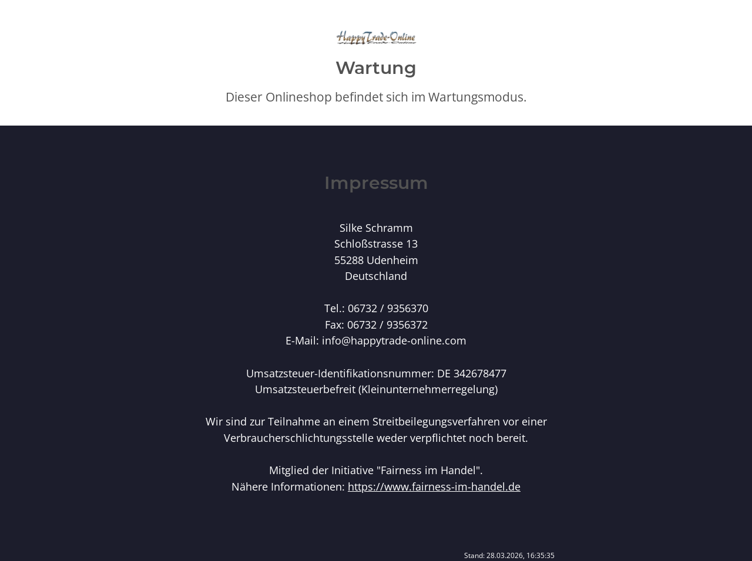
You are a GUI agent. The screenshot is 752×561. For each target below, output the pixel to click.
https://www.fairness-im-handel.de (434, 486)
